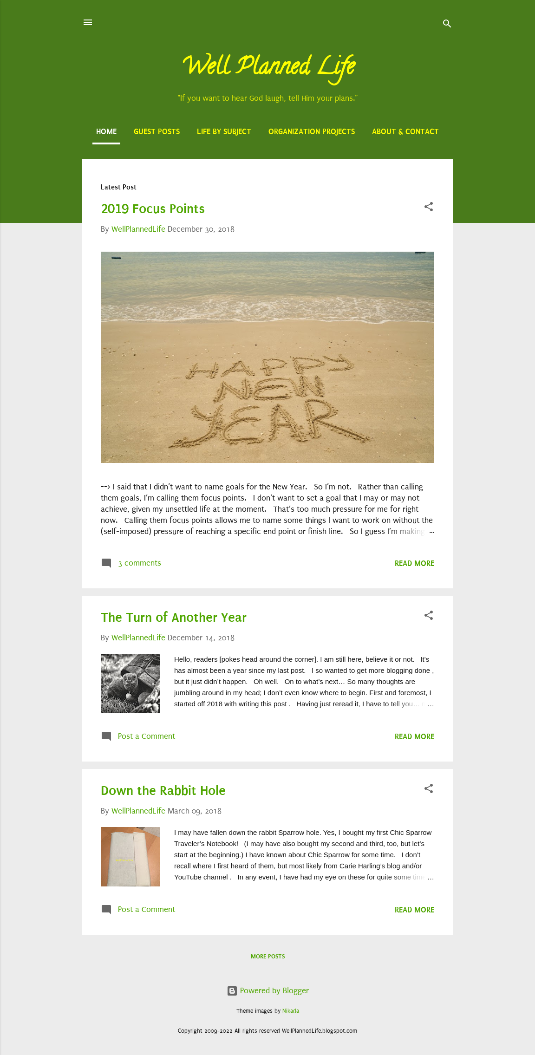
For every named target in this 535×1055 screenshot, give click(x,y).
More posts (268, 956)
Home (106, 131)
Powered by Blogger (268, 990)
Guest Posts (157, 131)
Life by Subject (224, 131)
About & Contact (405, 131)
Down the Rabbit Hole (163, 790)
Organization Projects (311, 131)
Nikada (290, 1011)
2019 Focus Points (153, 208)
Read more (414, 563)
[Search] (447, 25)
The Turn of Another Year (174, 617)
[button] (428, 208)
